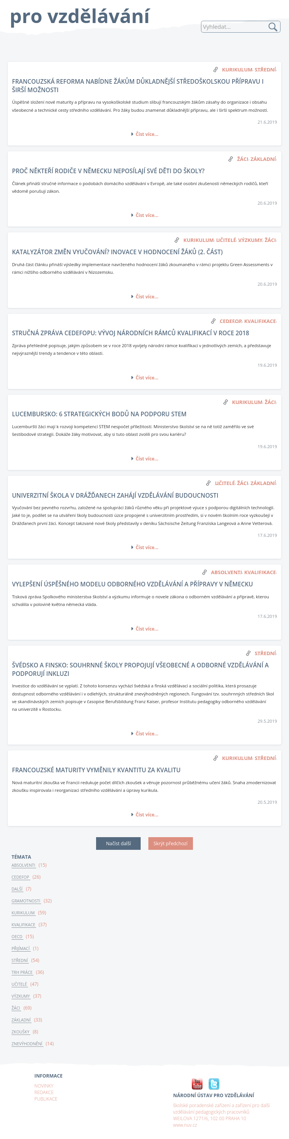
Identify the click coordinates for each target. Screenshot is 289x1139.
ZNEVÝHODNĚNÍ (27, 1043)
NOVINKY (44, 1086)
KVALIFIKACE (24, 924)
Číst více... (147, 134)
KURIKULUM (24, 913)
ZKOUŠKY (21, 1032)
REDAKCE (44, 1092)
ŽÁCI (16, 1008)
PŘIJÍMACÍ (21, 948)
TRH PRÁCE (22, 972)
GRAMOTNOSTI (26, 901)
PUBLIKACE (46, 1099)
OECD (17, 936)
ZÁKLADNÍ (22, 1020)
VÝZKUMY (21, 996)
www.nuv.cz (185, 1125)
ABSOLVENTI (24, 865)
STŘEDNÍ (20, 960)
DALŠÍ (17, 889)
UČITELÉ (20, 984)
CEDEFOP (21, 877)
